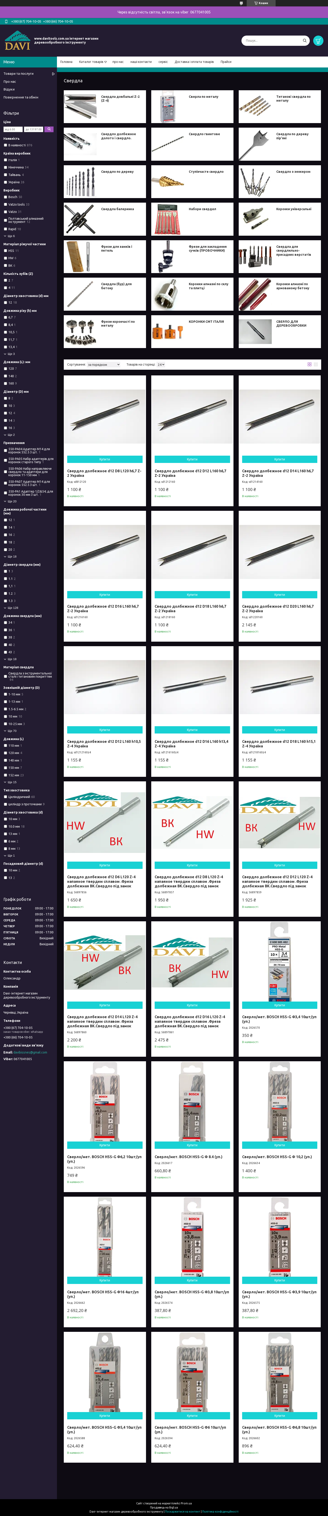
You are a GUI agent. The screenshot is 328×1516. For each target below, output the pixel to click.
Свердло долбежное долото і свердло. (118, 136)
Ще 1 (11, 855)
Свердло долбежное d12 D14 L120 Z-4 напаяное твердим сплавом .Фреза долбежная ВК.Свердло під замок (102, 1021)
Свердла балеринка (117, 209)
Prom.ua (186, 1503)
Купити (105, 459)
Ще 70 (12, 731)
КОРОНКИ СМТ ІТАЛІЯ (206, 321)
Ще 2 (11, 434)
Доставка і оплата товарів (194, 62)
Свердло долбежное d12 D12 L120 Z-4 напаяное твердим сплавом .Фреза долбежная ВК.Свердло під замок (277, 881)
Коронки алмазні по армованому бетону (292, 286)
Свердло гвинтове (204, 134)
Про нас (9, 81)
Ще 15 (12, 782)
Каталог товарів (91, 62)
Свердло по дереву (117, 171)
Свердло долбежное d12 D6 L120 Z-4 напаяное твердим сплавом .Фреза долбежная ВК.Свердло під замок (101, 881)
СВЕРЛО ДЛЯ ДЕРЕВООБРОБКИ (291, 324)
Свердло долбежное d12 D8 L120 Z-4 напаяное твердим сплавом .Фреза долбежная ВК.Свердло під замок (189, 881)
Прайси (226, 62)
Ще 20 (12, 501)
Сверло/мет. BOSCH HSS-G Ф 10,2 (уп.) (277, 1157)
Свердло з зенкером (293, 171)
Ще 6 (11, 236)
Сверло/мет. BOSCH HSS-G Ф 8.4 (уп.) (189, 1157)
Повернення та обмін (20, 97)
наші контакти (141, 62)
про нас (118, 62)
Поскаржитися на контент (182, 1511)
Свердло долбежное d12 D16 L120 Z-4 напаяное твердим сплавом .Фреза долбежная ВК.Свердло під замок (190, 1021)
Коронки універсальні (293, 209)
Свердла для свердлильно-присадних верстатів (293, 250)
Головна (66, 62)
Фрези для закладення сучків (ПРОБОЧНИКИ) (208, 249)
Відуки (9, 89)
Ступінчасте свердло (206, 171)
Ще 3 (11, 354)
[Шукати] (305, 41)
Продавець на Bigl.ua (164, 1507)
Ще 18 (12, 556)
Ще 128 (13, 607)
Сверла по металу (203, 96)
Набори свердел (202, 209)
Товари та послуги (18, 73)
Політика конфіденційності (220, 1511)
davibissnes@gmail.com (30, 1052)
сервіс (163, 62)
